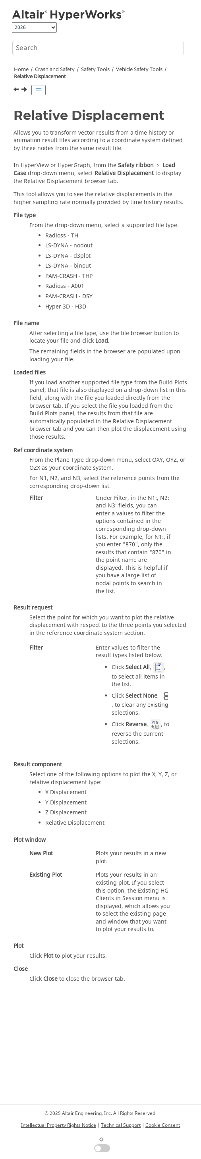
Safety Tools (95, 69)
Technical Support (121, 1125)
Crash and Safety (55, 69)
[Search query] (98, 48)
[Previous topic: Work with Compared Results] (17, 90)
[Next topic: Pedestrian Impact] (25, 90)
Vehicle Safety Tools (139, 69)
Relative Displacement (40, 76)
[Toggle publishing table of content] (38, 90)
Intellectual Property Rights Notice (58, 1125)
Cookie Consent (162, 1125)
